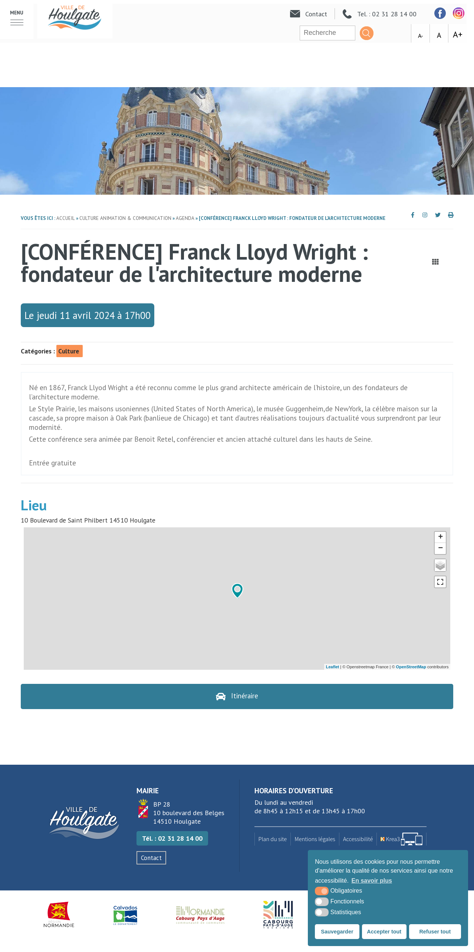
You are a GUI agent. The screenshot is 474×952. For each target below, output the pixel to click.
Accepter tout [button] (384, 932)
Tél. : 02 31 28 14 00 (172, 838)
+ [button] (440, 537)
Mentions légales (314, 839)
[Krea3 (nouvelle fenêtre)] (401, 839)
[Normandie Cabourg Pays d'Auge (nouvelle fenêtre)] (200, 915)
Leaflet (332, 667)
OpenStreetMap (411, 667)
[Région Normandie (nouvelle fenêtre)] (59, 915)
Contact (151, 858)
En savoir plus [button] (372, 880)
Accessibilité (358, 839)
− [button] (440, 548)
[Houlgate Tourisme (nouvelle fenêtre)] (278, 915)
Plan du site (273, 839)
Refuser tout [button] (435, 932)
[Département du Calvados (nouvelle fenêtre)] (125, 915)
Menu (16, 12)
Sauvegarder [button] (337, 932)
